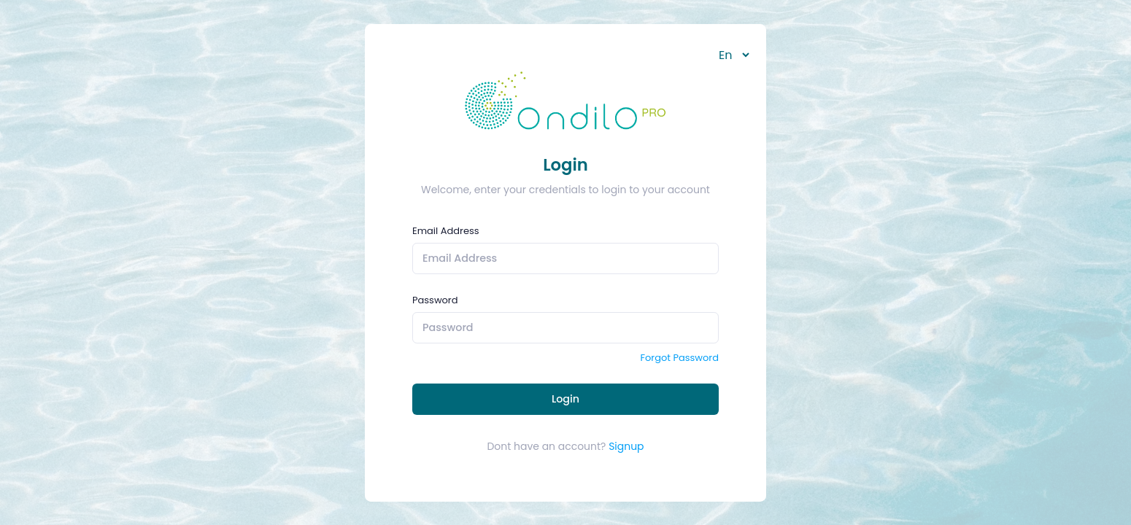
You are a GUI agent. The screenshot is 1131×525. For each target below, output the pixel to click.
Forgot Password (679, 358)
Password (435, 300)
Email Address (445, 231)
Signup (626, 446)
